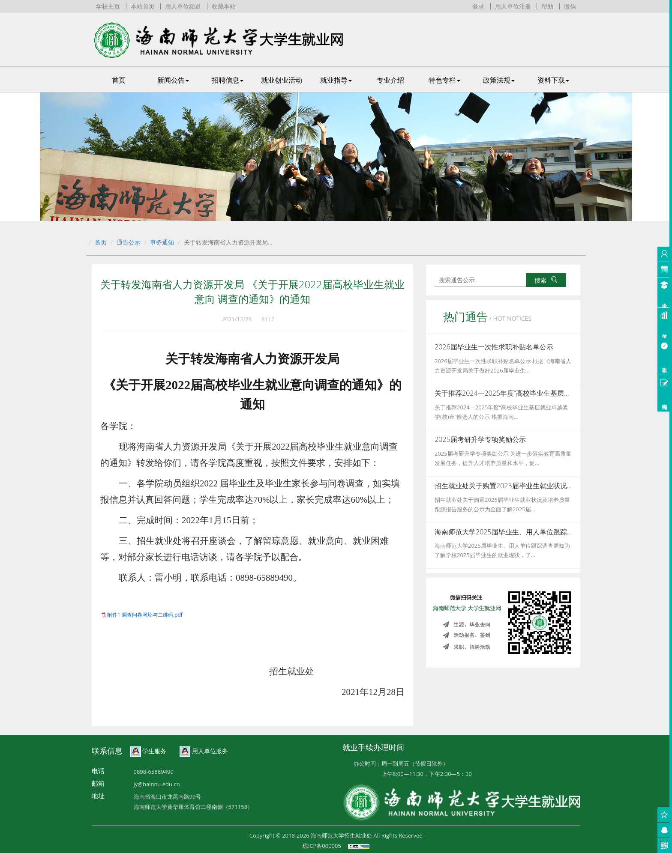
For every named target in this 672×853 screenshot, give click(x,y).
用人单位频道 (183, 6)
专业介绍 (390, 80)
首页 (119, 80)
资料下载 (553, 80)
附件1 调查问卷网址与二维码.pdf (145, 614)
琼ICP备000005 (322, 846)
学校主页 (108, 6)
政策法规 (499, 80)
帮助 (547, 6)
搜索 (546, 280)
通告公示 (129, 242)
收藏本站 (224, 6)
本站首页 (143, 6)
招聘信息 (227, 80)
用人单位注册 (513, 6)
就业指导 (336, 80)
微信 (570, 6)
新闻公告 (173, 80)
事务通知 (162, 242)
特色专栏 (444, 80)
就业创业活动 (281, 80)
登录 (478, 6)
